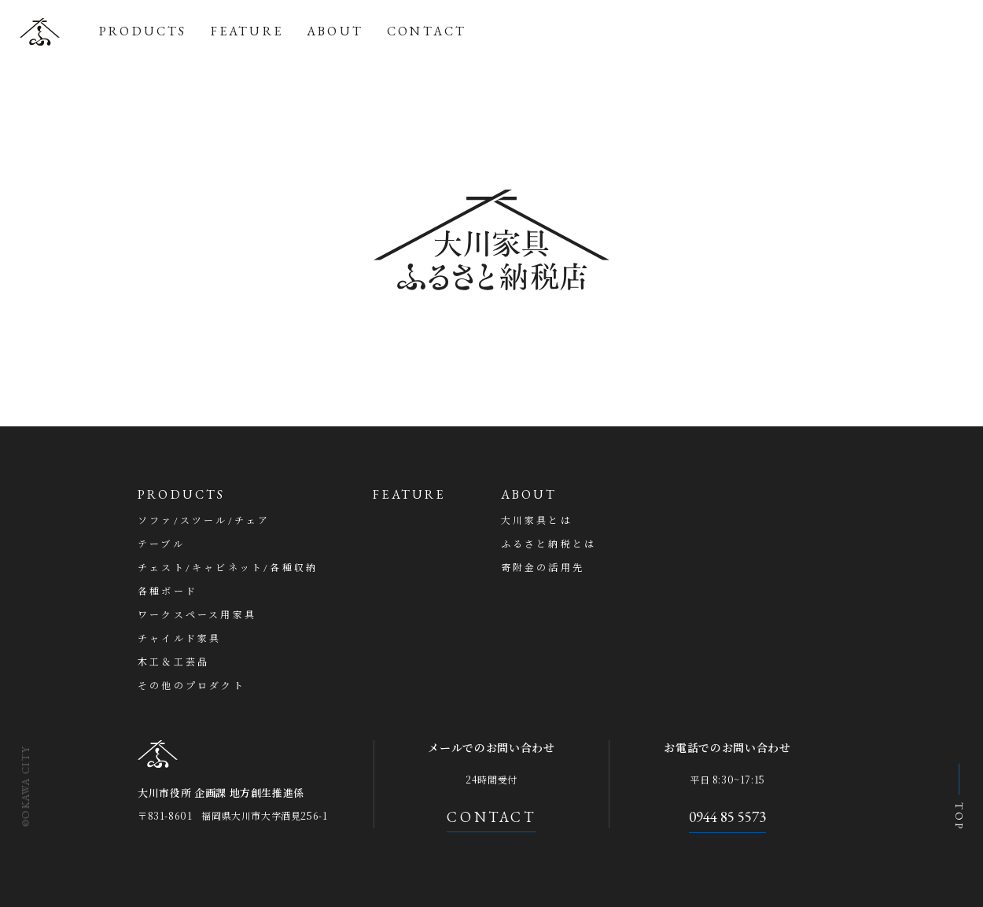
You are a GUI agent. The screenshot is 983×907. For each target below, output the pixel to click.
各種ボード (167, 591)
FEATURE (247, 31)
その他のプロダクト (191, 686)
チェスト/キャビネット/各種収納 (228, 568)
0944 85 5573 (727, 817)
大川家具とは (536, 520)
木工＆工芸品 (173, 662)
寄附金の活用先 (542, 568)
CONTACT (426, 31)
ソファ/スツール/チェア (204, 520)
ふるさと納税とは (549, 544)
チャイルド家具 (179, 638)
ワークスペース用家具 (197, 615)
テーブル (161, 544)
